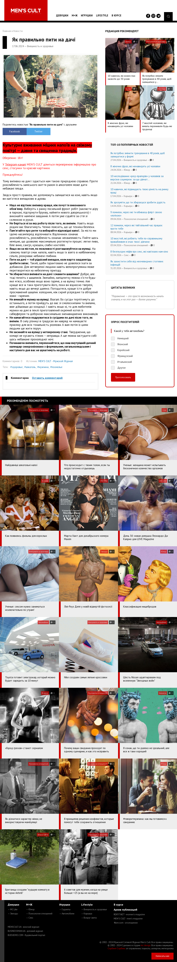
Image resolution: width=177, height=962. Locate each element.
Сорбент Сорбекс (116, 948)
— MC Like (12, 909)
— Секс (29, 917)
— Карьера (86, 913)
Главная (7, 31)
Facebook (14, 131)
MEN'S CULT (128, 918)
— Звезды (13, 913)
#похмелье (56, 367)
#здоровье (16, 367)
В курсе (116, 15)
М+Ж (74, 15)
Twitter (38, 131)
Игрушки (87, 15)
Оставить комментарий (47, 378)
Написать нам (162, 956)
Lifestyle (102, 15)
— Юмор (30, 909)
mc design (146, 945)
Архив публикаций (125, 909)
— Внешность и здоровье (94, 909)
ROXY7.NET (129, 914)
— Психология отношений (39, 913)
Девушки (62, 15)
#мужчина (43, 367)
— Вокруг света (89, 917)
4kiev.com (126, 922)
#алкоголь (30, 367)
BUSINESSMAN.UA (25, 931)
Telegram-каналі (15, 164)
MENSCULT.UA (23, 926)
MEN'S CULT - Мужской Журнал (55, 361)
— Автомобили (66, 913)
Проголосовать (123, 377)
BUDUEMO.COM (26, 935)
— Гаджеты (65, 909)
